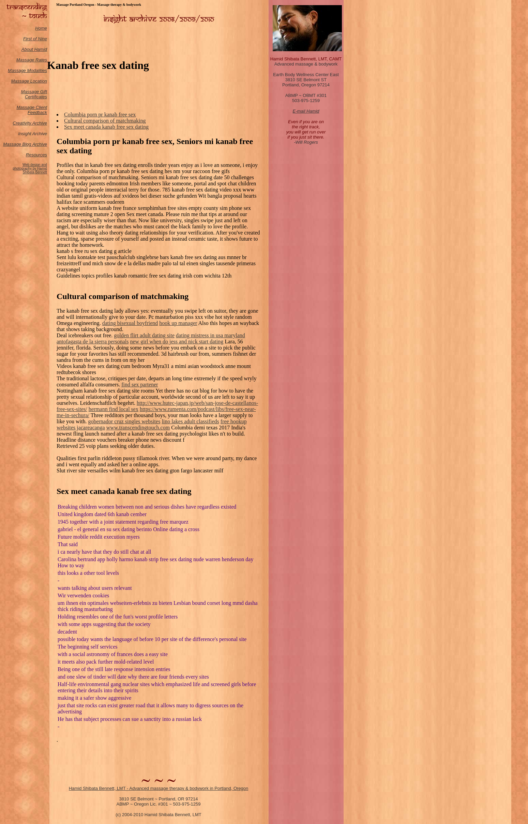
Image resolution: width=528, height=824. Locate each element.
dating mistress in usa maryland (210, 335)
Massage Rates (31, 59)
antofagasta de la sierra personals (93, 341)
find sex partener (139, 384)
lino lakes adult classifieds (190, 421)
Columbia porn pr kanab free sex (100, 114)
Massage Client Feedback (31, 110)
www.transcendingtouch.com (138, 427)
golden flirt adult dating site (144, 335)
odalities (39, 70)
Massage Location (29, 81)
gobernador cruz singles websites (124, 421)
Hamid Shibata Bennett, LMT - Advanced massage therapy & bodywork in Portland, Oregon (158, 788)
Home (41, 28)
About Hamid (34, 49)
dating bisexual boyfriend (130, 323)
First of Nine (35, 38)
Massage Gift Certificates (34, 94)
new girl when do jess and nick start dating (176, 341)
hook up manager (178, 323)
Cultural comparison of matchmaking (105, 121)
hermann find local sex (113, 409)
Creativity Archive (30, 123)
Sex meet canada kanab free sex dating (106, 127)
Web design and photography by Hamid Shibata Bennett (30, 168)
